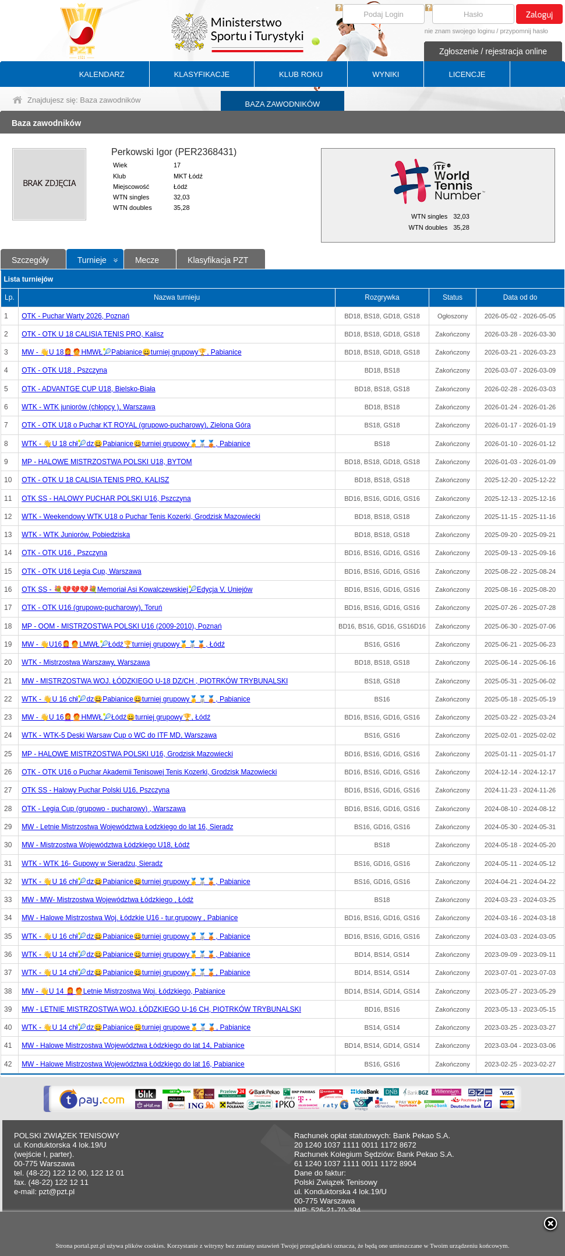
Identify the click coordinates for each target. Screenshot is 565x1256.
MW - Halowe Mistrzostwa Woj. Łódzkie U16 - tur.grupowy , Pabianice (130, 918)
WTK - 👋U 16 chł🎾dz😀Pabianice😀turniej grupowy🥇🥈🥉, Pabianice (136, 699)
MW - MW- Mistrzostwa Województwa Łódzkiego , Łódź (107, 900)
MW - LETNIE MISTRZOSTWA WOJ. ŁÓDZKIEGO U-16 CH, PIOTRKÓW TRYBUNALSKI (161, 1009)
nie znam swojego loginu (460, 30)
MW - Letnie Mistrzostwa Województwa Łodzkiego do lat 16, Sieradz (127, 827)
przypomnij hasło (524, 30)
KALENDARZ (102, 74)
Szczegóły (30, 260)
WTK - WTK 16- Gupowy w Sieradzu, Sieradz (92, 863)
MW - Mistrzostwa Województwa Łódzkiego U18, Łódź (106, 845)
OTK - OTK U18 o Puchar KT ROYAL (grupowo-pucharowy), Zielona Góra (136, 425)
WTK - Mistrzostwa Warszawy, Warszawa (86, 662)
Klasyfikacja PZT (218, 260)
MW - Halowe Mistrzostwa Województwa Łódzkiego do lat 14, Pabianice (133, 1045)
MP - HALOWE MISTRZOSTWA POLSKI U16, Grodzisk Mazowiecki (127, 754)
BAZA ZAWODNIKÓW (282, 104)
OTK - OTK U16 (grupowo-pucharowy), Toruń (92, 608)
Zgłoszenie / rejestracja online (493, 51)
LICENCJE (467, 74)
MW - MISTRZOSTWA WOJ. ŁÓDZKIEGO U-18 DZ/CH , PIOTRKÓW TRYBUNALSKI (155, 681)
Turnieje (92, 260)
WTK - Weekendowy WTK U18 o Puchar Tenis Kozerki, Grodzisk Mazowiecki (141, 517)
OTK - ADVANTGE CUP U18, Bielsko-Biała (89, 389)
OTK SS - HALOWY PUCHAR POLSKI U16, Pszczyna (106, 498)
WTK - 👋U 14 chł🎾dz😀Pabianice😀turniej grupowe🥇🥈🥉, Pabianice (136, 1027)
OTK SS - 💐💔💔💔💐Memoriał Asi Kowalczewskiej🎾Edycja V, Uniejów (137, 589)
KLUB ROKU (301, 74)
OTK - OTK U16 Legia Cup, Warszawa (82, 571)
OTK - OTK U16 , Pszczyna (64, 553)
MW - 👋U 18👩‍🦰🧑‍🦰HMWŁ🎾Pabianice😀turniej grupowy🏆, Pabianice (131, 352)
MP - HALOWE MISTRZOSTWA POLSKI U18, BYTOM (107, 462)
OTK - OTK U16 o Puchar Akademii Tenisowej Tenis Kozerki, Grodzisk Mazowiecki (149, 772)
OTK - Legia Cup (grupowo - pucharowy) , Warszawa (104, 809)
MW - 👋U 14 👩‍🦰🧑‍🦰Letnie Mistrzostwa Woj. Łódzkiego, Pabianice (123, 991)
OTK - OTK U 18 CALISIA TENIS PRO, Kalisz (93, 334)
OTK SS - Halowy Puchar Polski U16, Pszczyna (96, 790)
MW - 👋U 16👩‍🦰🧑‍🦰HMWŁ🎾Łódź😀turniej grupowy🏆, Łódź (116, 717)
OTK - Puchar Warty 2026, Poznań (75, 316)
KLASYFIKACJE (201, 74)
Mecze (147, 260)
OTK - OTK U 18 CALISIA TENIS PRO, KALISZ (95, 480)
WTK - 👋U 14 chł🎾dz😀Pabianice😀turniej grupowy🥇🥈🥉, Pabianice (136, 954)
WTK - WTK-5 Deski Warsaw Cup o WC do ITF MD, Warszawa (119, 735)
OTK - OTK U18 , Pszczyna (64, 370)
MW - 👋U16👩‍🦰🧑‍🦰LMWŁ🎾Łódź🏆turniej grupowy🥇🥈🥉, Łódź (123, 644)
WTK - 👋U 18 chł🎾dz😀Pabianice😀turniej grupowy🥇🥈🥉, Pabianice (136, 444)
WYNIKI (385, 74)
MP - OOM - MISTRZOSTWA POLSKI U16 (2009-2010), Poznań (121, 626)
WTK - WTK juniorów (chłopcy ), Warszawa (89, 407)
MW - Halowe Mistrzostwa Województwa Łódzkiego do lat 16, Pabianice (133, 1064)
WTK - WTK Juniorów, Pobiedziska (76, 535)
